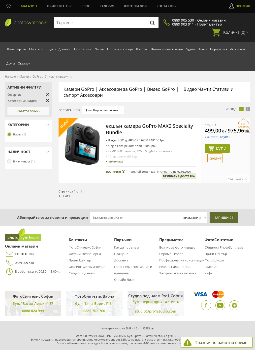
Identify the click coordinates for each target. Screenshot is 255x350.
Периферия (218, 49)
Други (10, 63)
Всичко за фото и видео (177, 247)
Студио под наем (82, 273)
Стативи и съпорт (120, 49)
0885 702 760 (94, 310)
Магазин (29, 6)
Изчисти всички (28, 111)
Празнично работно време (220, 342)
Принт (59, 6)
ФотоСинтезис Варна (85, 254)
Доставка (121, 260)
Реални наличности (174, 266)
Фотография (135, 6)
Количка (234, 32)
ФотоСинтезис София (85, 247)
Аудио (190, 49)
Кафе (208, 273)
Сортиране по (69, 110)
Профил (243, 6)
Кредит (215, 158)
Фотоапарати (16, 49)
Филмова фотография (167, 49)
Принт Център (80, 260)
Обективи (36, 49)
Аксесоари (238, 49)
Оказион (24, 63)
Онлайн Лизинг (126, 279)
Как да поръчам (126, 247)
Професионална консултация (181, 260)
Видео (51, 49)
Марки (24, 76)
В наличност (24, 161)
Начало (10, 76)
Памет (202, 49)
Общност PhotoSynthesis (224, 247)
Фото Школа (214, 260)
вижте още (116, 161)
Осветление (83, 49)
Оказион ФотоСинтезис (87, 266)
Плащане (121, 254)
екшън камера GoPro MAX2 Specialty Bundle (149, 129)
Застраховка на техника (177, 273)
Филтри (142, 49)
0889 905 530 (19, 262)
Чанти (99, 49)
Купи (221, 148)
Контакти (165, 6)
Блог (85, 6)
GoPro (36, 76)
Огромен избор (171, 254)
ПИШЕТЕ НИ (19, 254)
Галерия (107, 6)
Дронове (65, 49)
